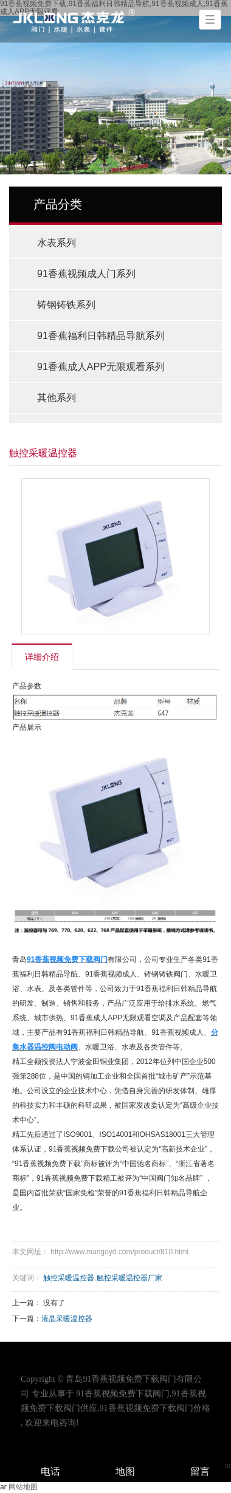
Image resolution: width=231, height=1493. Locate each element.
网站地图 (23, 1487)
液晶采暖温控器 (66, 1318)
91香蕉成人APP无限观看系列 (101, 367)
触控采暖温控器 (68, 1278)
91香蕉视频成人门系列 (86, 274)
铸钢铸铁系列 (66, 305)
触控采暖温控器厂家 (129, 1278)
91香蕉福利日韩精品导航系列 (101, 336)
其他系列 (56, 398)
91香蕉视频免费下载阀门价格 (155, 1408)
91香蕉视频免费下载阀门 (123, 1393)
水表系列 (56, 243)
